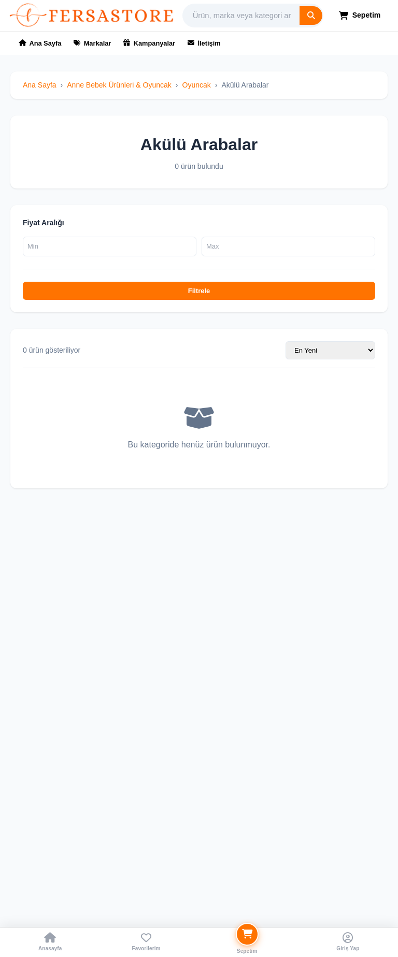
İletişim (204, 43)
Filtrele (199, 291)
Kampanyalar (149, 43)
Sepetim (360, 15)
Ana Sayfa (40, 43)
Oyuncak (196, 85)
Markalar (92, 43)
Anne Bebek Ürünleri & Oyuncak (119, 85)
